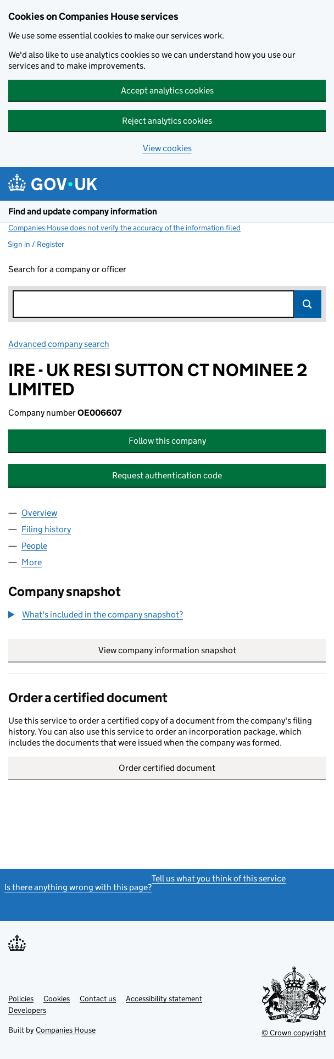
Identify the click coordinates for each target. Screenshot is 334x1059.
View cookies (167, 148)
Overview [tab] (39, 513)
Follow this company (167, 440)
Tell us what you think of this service (219, 878)
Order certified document (167, 768)
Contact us (98, 998)
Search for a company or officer (67, 269)
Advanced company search (58, 344)
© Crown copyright (293, 1033)
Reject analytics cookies (167, 120)
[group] (167, 615)
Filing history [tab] (46, 529)
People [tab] (34, 545)
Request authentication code (167, 475)
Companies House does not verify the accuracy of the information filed (124, 228)
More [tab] (31, 562)
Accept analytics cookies (167, 90)
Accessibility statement (164, 998)
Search (307, 304)
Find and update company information (82, 211)
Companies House (66, 1030)
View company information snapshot (212, 650)
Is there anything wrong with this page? (78, 887)
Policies (21, 998)
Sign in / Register (36, 244)
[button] (95, 614)
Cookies (56, 998)
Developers (27, 1010)
